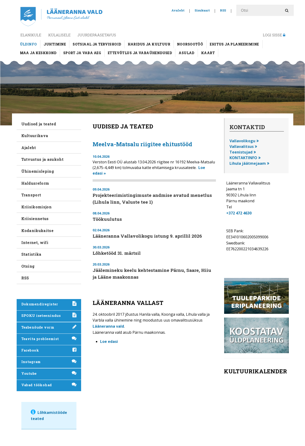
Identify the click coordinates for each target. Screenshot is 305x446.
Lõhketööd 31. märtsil (117, 253)
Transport (31, 194)
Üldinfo (28, 44)
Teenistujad (241, 152)
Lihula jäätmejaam (248, 163)
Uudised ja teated (38, 123)
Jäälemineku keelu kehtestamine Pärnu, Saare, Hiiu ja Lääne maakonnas (152, 273)
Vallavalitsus (242, 146)
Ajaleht (28, 147)
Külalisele (59, 35)
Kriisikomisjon (36, 206)
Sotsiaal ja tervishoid (97, 44)
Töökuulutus (107, 219)
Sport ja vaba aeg (82, 53)
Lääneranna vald (108, 326)
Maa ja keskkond (38, 53)
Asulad (186, 53)
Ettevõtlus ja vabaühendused (140, 53)
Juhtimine (55, 44)
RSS (223, 10)
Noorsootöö (190, 44)
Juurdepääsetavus (97, 35)
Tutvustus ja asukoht (42, 159)
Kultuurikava (34, 135)
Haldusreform (35, 183)
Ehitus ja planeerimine (234, 44)
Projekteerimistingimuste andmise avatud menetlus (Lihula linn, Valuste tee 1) (152, 198)
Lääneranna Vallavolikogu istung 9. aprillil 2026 (147, 236)
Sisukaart (202, 10)
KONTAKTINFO (243, 157)
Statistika (31, 254)
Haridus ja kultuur (149, 44)
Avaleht (178, 10)
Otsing (28, 266)
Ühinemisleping (37, 171)
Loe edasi (109, 341)
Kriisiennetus (35, 218)
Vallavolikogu (242, 140)
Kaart (208, 53)
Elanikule (30, 35)
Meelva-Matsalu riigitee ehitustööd (142, 144)
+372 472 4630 (239, 213)
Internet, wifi (34, 242)
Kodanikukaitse (37, 230)
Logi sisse (274, 35)
